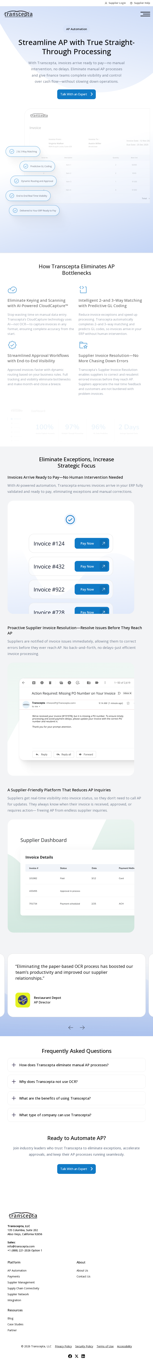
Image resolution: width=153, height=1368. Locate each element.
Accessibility (124, 1346)
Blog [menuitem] (10, 1318)
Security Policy (84, 1346)
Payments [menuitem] (13, 1276)
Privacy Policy (63, 1346)
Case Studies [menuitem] (15, 1324)
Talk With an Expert (74, 94)
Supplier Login (117, 3)
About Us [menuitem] (82, 1270)
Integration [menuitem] (14, 1300)
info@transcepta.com (21, 1246)
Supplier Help (142, 3)
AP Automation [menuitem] (16, 1270)
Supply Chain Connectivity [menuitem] (23, 1288)
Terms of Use (105, 1346)
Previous (71, 1027)
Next (82, 1027)
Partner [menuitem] (12, 1330)
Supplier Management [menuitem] (21, 1282)
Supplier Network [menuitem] (18, 1294)
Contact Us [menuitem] (83, 1276)
